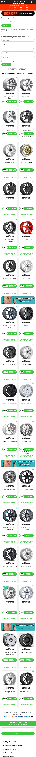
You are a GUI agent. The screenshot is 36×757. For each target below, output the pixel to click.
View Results (6, 64)
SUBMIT (18, 733)
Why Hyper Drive (11, 742)
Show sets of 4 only (7, 61)
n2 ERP (22, 714)
